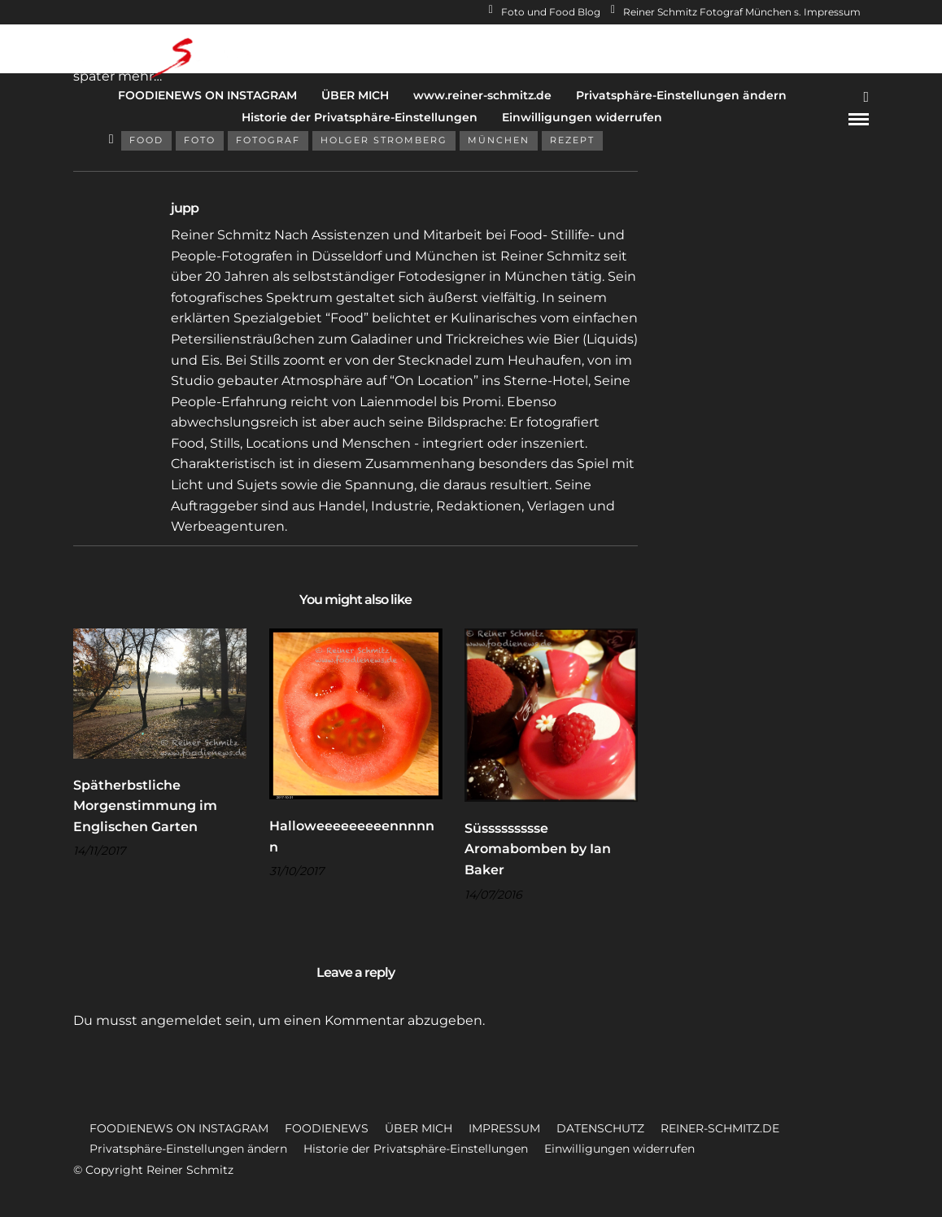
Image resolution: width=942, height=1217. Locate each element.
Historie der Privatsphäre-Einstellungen (360, 117)
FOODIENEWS (327, 1128)
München (499, 140)
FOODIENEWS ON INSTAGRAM (207, 95)
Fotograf (268, 140)
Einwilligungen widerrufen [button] (619, 1148)
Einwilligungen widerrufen (582, 117)
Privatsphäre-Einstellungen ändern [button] (188, 1148)
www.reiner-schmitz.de (482, 95)
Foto (200, 140)
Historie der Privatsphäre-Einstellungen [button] (415, 1148)
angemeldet (181, 1020)
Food (146, 140)
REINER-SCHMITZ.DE (720, 1128)
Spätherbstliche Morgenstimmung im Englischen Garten (145, 805)
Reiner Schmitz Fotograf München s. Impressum (736, 12)
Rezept (572, 140)
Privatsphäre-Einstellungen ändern (681, 95)
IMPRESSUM (504, 1128)
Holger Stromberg (384, 140)
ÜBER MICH (355, 95)
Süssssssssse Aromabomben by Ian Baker (537, 849)
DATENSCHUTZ (600, 1128)
